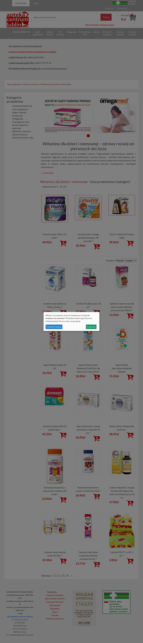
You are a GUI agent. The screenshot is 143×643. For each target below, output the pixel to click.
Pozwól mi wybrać (54, 327)
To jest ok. (91, 327)
